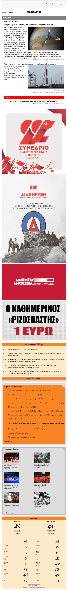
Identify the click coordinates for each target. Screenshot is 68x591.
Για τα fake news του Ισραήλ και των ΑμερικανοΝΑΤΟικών (26, 395)
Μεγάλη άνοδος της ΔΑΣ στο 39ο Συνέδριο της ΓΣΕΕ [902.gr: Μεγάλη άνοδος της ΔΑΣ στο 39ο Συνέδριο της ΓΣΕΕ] (25, 349)
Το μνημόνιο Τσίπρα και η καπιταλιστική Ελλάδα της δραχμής (27, 429)
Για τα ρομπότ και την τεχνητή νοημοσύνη (21, 437)
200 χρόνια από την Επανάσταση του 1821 (22, 407)
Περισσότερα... (8, 441)
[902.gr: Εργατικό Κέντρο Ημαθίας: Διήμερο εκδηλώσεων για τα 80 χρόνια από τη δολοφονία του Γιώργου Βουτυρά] (4, 354)
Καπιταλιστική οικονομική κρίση (18, 433)
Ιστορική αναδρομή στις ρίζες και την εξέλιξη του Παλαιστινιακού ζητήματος (32, 399)
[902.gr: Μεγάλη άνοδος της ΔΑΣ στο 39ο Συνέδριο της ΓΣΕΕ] (4, 349)
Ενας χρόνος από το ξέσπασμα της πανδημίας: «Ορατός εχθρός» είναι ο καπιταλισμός (36, 403)
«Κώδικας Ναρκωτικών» (16, 419)
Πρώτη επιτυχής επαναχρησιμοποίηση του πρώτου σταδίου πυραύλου (30, 64)
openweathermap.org (38, 587)
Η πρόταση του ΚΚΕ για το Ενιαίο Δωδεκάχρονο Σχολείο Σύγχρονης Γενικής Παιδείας (35, 411)
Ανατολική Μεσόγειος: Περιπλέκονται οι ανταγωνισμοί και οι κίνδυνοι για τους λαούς (35, 415)
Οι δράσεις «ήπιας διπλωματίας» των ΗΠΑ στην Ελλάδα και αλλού (29, 391)
